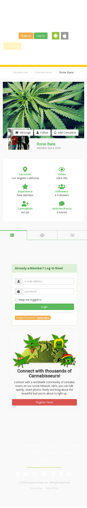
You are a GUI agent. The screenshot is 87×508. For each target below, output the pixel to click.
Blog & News (47, 45)
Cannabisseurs (43, 72)
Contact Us (44, 459)
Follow (42, 132)
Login (44, 306)
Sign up (26, 35)
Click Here (43, 317)
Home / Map (12, 45)
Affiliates (69, 452)
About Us (33, 452)
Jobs (78, 45)
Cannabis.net (20, 72)
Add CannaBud (65, 132)
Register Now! (44, 402)
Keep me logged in (28, 299)
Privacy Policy (51, 488)
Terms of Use (36, 488)
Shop (34, 55)
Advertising (51, 452)
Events (47, 55)
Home (14, 445)
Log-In (40, 35)
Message (23, 132)
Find (29, 45)
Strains (65, 45)
